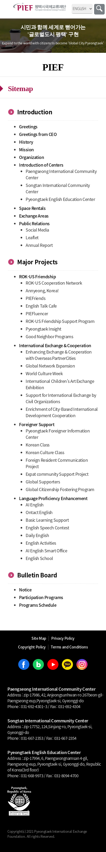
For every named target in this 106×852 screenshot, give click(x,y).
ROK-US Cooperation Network (54, 283)
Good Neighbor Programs (49, 336)
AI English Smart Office (46, 550)
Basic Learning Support (47, 520)
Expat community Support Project (57, 474)
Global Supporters (43, 481)
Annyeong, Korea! (42, 290)
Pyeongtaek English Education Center (60, 199)
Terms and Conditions (69, 646)
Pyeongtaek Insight (43, 329)
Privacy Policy (63, 638)
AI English (35, 504)
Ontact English (39, 512)
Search (99, 9)
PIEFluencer (37, 313)
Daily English (37, 535)
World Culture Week (44, 373)
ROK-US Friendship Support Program (60, 321)
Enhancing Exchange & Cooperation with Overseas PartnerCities (59, 355)
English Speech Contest (47, 527)
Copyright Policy (32, 646)
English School (39, 558)
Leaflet (32, 237)
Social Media (37, 230)
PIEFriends (35, 298)
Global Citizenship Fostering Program (60, 489)
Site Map (38, 638)
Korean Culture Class (45, 452)
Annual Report (39, 245)
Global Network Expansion (50, 366)
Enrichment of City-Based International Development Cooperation (62, 412)
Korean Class (37, 444)
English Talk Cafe (41, 306)
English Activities (41, 543)
